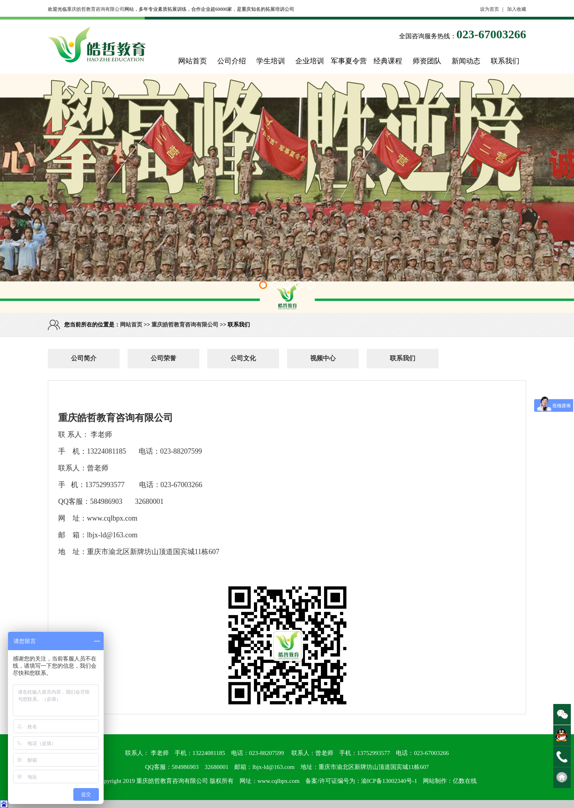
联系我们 (505, 61)
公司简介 (83, 358)
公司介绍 (231, 61)
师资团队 (427, 61)
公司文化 (243, 358)
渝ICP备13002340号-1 (389, 781)
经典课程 (387, 61)
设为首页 (489, 9)
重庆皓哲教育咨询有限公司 (95, 9)
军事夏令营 (349, 61)
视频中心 (323, 358)
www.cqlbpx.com (279, 781)
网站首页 (192, 61)
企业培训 (309, 61)
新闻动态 (466, 61)
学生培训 (270, 61)
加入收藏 (516, 9)
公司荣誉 (163, 358)
